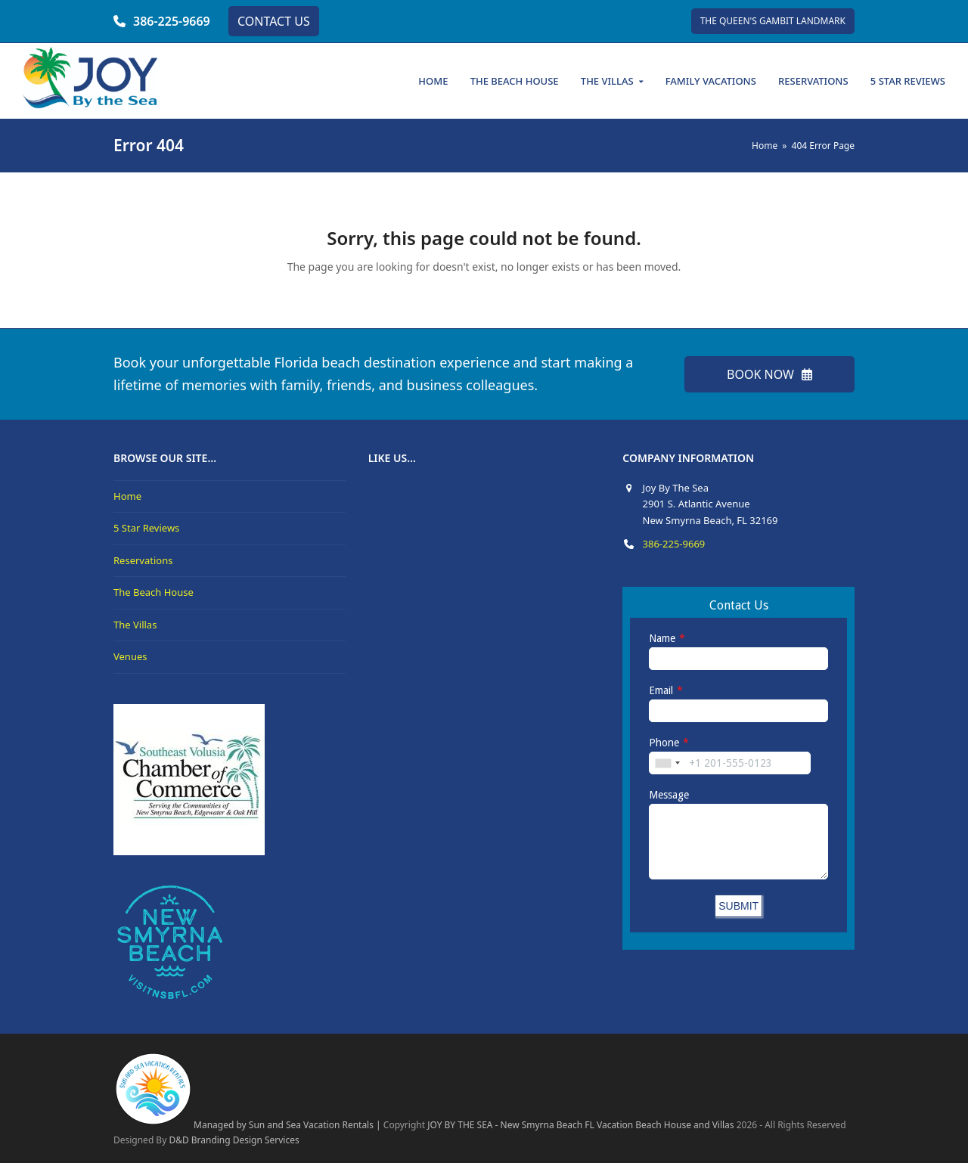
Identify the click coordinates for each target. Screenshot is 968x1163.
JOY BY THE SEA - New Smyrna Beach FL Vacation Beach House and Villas (580, 1124)
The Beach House (153, 592)
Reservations (142, 560)
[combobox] (667, 763)
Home (127, 496)
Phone (664, 743)
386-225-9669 (171, 21)
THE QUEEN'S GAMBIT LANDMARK (772, 20)
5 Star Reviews (146, 528)
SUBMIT (738, 906)
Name (662, 638)
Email (661, 690)
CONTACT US (273, 21)
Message (669, 795)
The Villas (135, 624)
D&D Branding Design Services (234, 1140)
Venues (130, 656)
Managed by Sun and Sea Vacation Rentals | (247, 1124)
